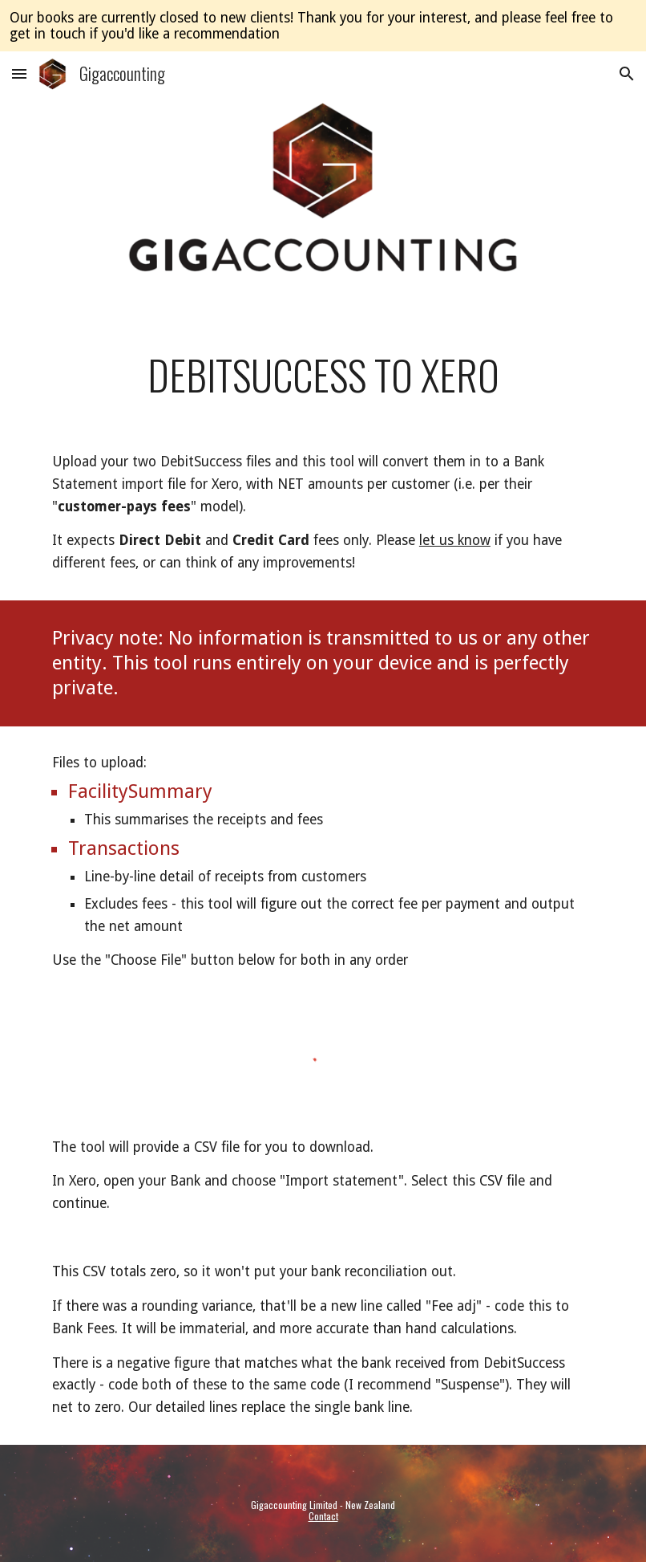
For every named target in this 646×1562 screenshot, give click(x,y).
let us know (455, 540)
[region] (323, 25)
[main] (323, 375)
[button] (19, 73)
